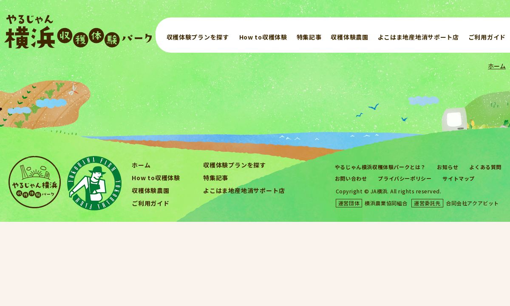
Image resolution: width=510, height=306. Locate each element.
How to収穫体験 (263, 37)
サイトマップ (458, 178)
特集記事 (309, 37)
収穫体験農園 (349, 37)
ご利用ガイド (487, 37)
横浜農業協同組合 (386, 203)
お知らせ (447, 166)
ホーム (497, 66)
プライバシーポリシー (404, 178)
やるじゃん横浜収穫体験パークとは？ (380, 166)
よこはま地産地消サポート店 (418, 37)
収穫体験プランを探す (198, 37)
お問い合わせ (351, 178)
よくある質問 (485, 166)
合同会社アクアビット (472, 203)
